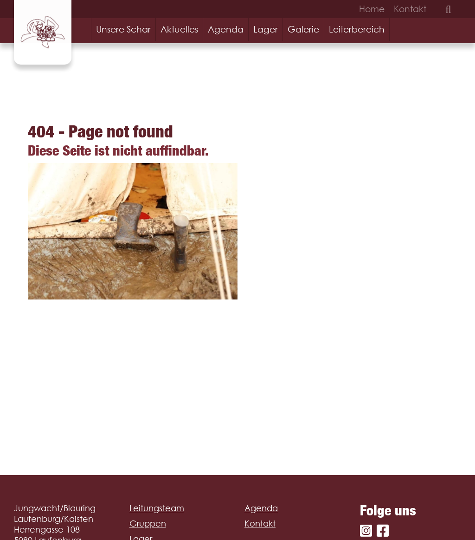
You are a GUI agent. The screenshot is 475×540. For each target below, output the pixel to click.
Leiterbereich (357, 29)
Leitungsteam (156, 508)
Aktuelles (179, 29)
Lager (265, 29)
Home (372, 9)
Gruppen (147, 523)
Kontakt (410, 9)
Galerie (303, 29)
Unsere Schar (123, 29)
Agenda (226, 29)
